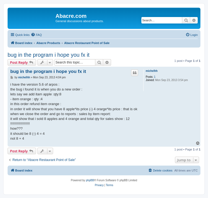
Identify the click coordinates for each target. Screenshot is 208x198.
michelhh (152, 70)
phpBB (90, 180)
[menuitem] (36, 35)
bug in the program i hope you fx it (48, 55)
